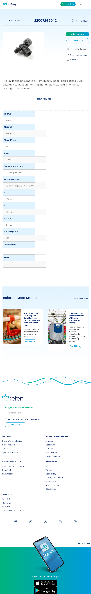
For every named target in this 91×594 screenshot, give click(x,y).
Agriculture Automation (13, 466)
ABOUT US (7, 494)
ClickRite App (51, 489)
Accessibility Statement (13, 510)
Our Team (6, 503)
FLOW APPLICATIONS (12, 461)
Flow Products (8, 445)
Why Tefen (7, 499)
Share (76, 21)
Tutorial (73, 60)
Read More (30, 341)
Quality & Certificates (55, 478)
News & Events (52, 485)
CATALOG (7, 436)
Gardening (50, 445)
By (83, 544)
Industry (49, 448)
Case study (51, 474)
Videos (49, 470)
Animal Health (52, 452)
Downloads (51, 481)
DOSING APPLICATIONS (57, 436)
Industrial (6, 470)
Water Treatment (53, 456)
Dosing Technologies (12, 441)
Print (86, 21)
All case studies (80, 298)
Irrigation (50, 441)
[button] (21, 49)
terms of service (31, 419)
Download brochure (78, 55)
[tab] (43, 99)
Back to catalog (13, 20)
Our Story (6, 507)
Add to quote (77, 34)
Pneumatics (7, 474)
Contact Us (68, 4)
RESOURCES (51, 461)
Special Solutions (10, 452)
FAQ (47, 466)
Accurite (6, 448)
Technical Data (43, 98)
